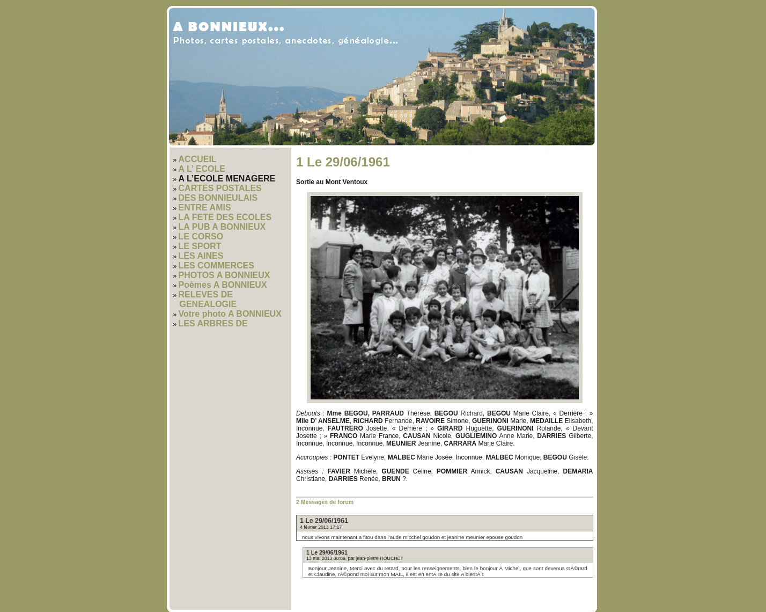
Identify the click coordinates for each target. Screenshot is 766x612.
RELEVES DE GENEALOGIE (208, 299)
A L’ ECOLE (202, 168)
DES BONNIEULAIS (218, 197)
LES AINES (201, 255)
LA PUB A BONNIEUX (222, 226)
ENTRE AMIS (205, 207)
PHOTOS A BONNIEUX (224, 275)
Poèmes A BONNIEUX (223, 284)
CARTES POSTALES (220, 188)
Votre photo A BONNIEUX (230, 313)
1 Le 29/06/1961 (324, 520)
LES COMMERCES (216, 265)
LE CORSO (201, 236)
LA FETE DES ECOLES (225, 217)
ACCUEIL (198, 159)
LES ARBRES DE (213, 323)
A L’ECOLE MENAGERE (227, 178)
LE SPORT (200, 246)
